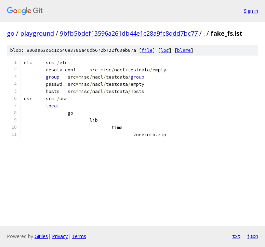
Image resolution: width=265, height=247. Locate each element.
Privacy (60, 236)
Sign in (251, 11)
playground (37, 33)
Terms (79, 236)
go (10, 33)
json (252, 236)
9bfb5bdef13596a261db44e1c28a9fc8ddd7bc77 (129, 33)
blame (184, 50)
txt (236, 236)
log (165, 50)
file (147, 50)
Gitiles (41, 236)
